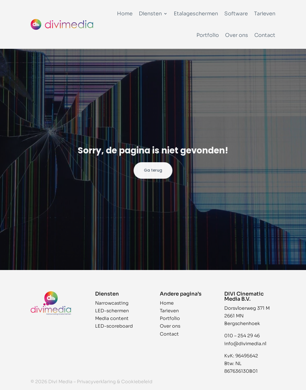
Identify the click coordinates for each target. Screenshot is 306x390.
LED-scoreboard (114, 326)
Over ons (236, 35)
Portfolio (207, 35)
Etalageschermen (196, 13)
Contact (264, 35)
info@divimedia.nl (245, 344)
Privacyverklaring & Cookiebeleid (114, 382)
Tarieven (264, 13)
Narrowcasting (112, 303)
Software (236, 13)
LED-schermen (112, 311)
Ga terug (152, 170)
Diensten (150, 13)
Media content (112, 318)
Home (125, 13)
